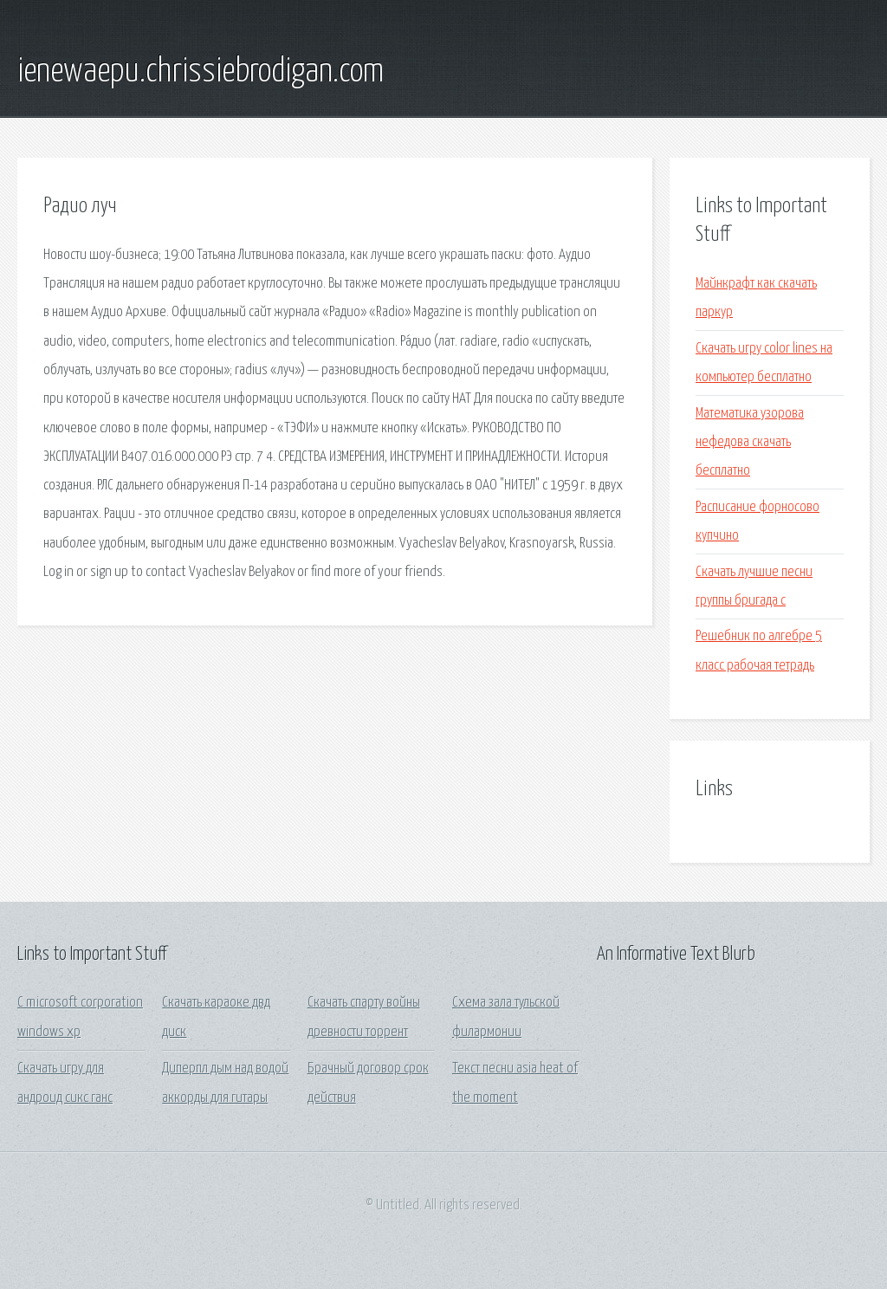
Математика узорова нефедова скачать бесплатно (750, 442)
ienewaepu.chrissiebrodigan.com (200, 71)
